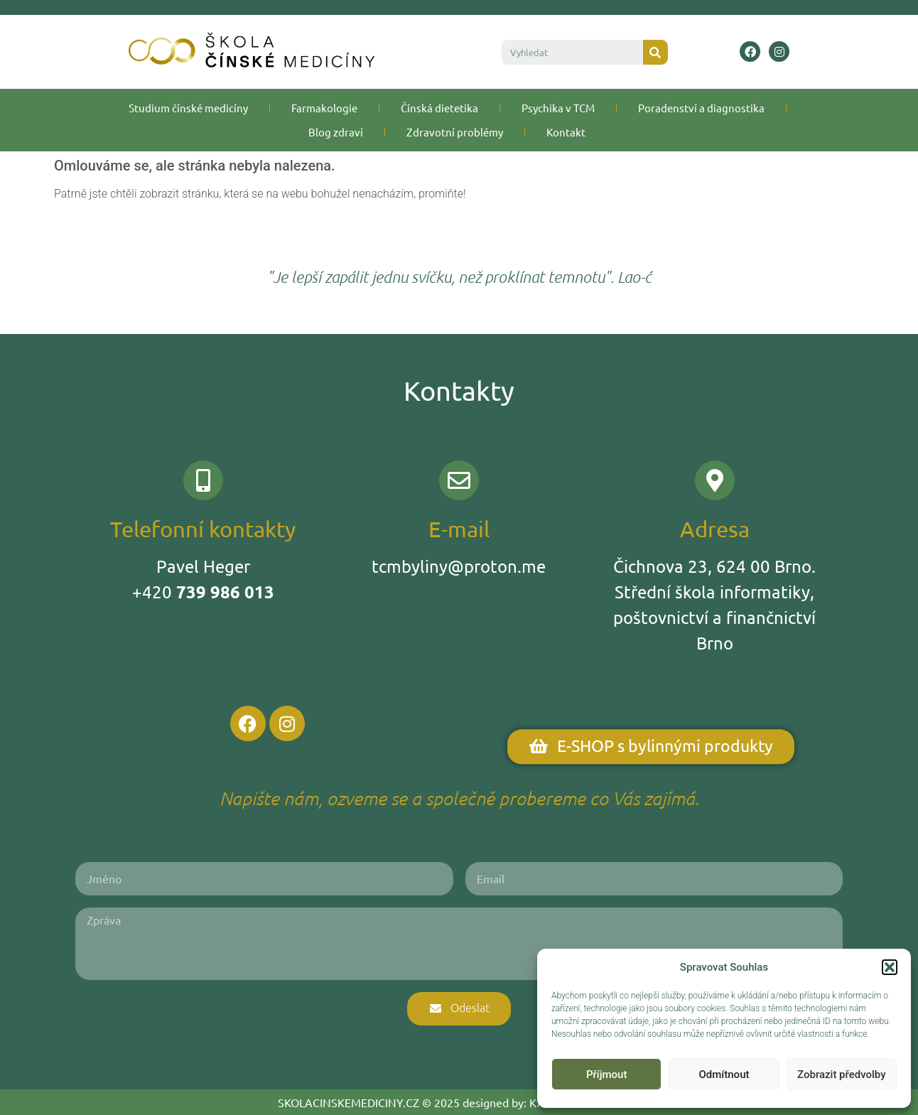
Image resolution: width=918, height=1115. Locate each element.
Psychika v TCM (558, 107)
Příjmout (606, 1074)
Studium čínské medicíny (188, 107)
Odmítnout (724, 1074)
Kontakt (565, 132)
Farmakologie (324, 107)
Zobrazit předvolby (841, 1074)
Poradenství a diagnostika (701, 107)
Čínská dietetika (439, 107)
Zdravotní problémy (454, 132)
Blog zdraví (335, 132)
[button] (889, 967)
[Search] (655, 52)
